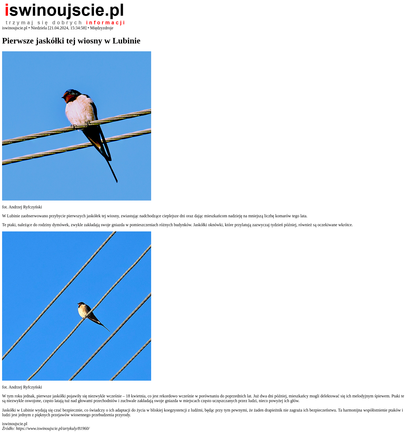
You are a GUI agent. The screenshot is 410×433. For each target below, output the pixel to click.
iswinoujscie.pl (14, 423)
